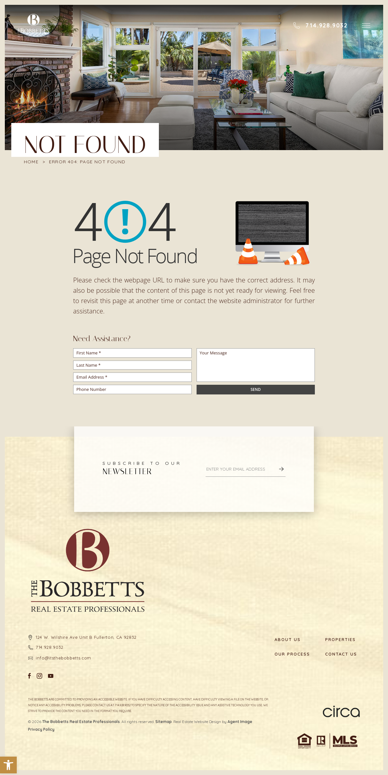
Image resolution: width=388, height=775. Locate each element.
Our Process (292, 654)
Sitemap (163, 721)
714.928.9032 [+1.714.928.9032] (49, 647)
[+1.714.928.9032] (320, 25)
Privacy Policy (41, 729)
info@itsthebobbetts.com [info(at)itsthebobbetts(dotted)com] (63, 657)
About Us (288, 639)
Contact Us (341, 654)
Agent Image (240, 721)
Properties (340, 639)
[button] (8, 765)
